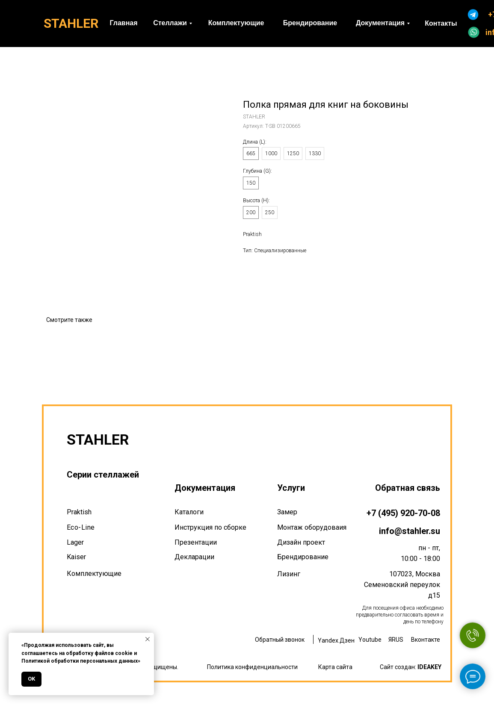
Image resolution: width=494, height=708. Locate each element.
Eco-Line (81, 527)
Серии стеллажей (103, 474)
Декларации (194, 557)
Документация (205, 488)
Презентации (196, 542)
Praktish (79, 512)
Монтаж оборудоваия (311, 527)
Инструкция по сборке (210, 527)
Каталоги (189, 512)
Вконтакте (425, 639)
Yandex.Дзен (336, 640)
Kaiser (76, 557)
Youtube (370, 639)
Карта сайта (335, 667)
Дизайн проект (301, 542)
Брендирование (302, 557)
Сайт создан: (410, 667)
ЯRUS (395, 639)
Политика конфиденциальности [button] (252, 667)
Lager (75, 542)
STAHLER (71, 23)
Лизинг (288, 574)
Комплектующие (94, 573)
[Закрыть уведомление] (147, 639)
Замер (287, 512)
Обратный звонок (280, 639)
